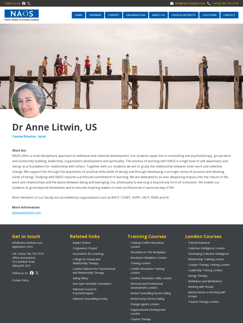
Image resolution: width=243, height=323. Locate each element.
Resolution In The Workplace (148, 252)
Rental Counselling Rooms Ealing (150, 293)
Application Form (22, 246)
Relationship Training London (206, 259)
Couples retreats (184, 15)
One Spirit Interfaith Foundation (92, 283)
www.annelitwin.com (26, 213)
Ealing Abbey (80, 278)
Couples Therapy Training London (209, 264)
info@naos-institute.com (187, 3)
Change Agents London (144, 304)
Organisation (135, 15)
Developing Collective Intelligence (208, 253)
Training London (140, 263)
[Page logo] (22, 15)
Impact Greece (82, 242)
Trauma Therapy (140, 319)
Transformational (199, 242)
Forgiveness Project (85, 248)
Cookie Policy (20, 280)
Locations (209, 15)
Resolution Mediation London (148, 257)
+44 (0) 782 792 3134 (222, 3)
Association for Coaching (88, 253)
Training (95, 15)
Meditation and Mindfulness (205, 281)
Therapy (113, 15)
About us (158, 15)
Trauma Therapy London (203, 301)
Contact (229, 15)
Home (78, 15)
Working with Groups (201, 286)
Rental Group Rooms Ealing (147, 298)
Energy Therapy (197, 275)
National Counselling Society (90, 298)
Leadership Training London (205, 270)
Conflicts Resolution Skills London (151, 278)
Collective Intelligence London (206, 248)
